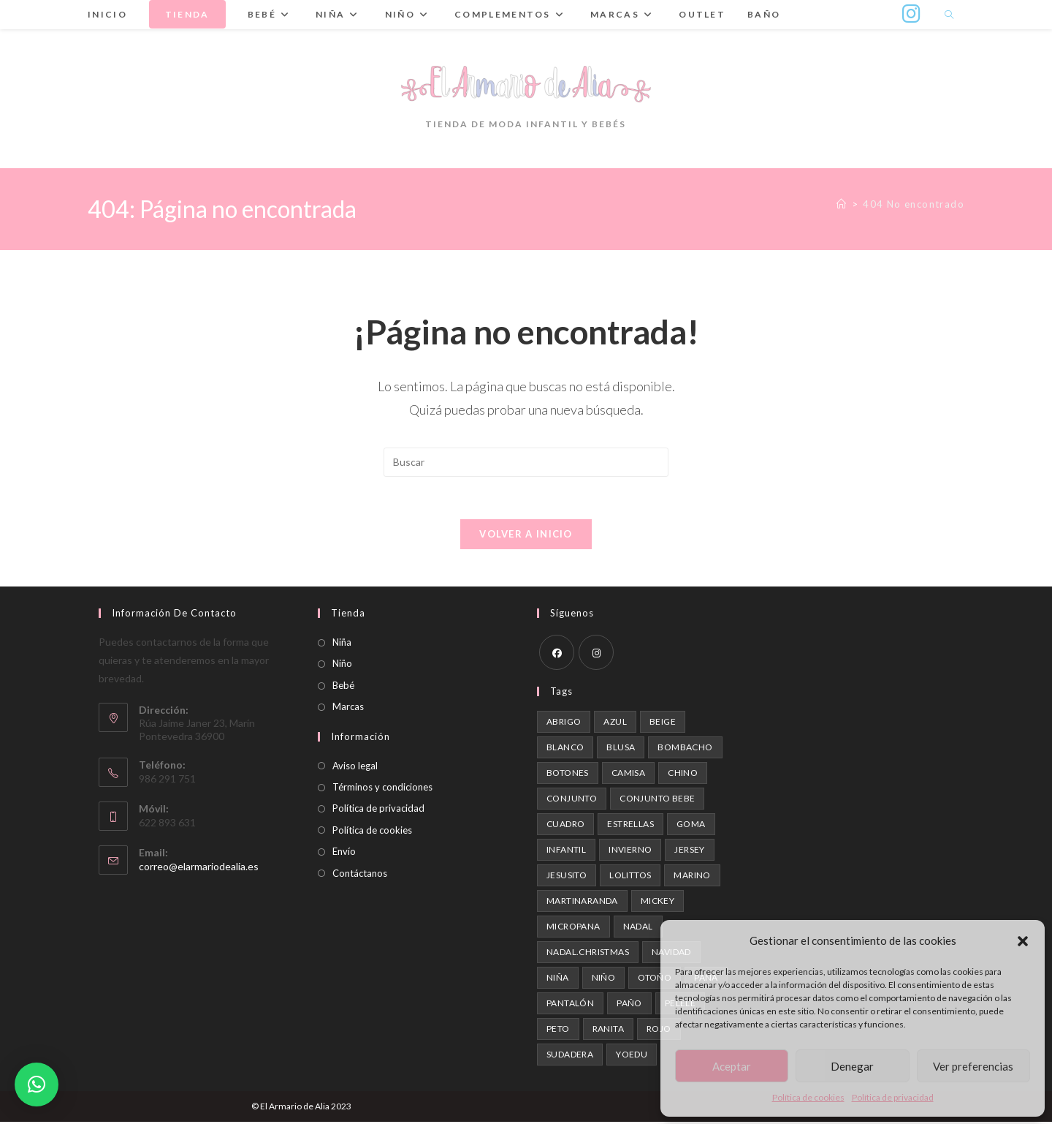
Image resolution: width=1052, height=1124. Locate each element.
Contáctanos (359, 874)
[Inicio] (841, 204)
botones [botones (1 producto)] (567, 774)
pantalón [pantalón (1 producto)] (570, 1005)
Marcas (348, 708)
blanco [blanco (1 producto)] (565, 749)
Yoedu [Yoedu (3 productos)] (631, 1056)
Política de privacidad (893, 1097)
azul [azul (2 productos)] (615, 723)
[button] (1022, 941)
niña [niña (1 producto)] (557, 979)
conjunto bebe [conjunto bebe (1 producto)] (657, 800)
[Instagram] (596, 654)
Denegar (852, 1066)
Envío (344, 853)
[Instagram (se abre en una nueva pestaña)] (911, 13)
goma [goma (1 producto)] (691, 826)
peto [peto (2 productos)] (558, 1030)
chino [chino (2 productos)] (683, 774)
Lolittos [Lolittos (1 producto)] (630, 877)
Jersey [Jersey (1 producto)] (689, 851)
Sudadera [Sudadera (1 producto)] (569, 1056)
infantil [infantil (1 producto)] (566, 851)
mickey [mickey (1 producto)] (657, 902)
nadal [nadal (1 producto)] (638, 928)
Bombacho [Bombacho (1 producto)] (685, 749)
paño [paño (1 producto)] (629, 1005)
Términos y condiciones (382, 789)
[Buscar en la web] (949, 15)
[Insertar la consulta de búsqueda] (526, 462)
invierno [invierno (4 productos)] (630, 851)
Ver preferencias (973, 1066)
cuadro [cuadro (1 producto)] (565, 826)
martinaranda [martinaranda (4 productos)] (582, 902)
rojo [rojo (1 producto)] (659, 1030)
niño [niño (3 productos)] (604, 979)
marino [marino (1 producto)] (692, 877)
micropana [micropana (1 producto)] (573, 928)
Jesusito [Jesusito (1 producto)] (566, 877)
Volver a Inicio (526, 536)
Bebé (343, 687)
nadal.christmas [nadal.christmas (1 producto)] (587, 953)
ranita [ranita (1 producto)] (608, 1030)
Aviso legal (355, 767)
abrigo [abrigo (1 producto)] (563, 723)
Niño (342, 665)
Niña (341, 644)
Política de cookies (808, 1097)
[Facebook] (556, 654)
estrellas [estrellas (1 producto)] (630, 826)
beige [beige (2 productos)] (662, 723)
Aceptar (731, 1066)
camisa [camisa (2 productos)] (628, 774)
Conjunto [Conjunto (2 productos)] (571, 800)
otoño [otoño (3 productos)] (654, 979)
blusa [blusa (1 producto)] (620, 749)
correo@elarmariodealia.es (199, 867)
